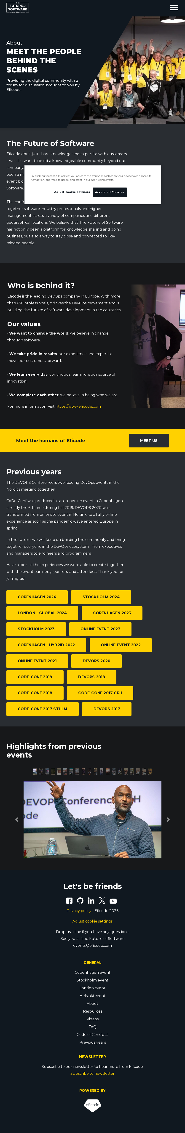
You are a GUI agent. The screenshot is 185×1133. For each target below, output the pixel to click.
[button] (17, 820)
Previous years (92, 1042)
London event (92, 988)
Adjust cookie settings (92, 921)
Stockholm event (92, 980)
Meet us (149, 441)
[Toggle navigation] (174, 7)
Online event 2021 (37, 661)
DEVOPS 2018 (91, 677)
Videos (93, 1019)
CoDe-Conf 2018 (35, 693)
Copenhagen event (92, 972)
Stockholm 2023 (36, 629)
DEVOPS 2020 (96, 661)
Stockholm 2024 (101, 597)
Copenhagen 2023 (112, 613)
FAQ (93, 1027)
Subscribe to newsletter (92, 1073)
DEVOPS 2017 (107, 709)
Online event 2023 (100, 629)
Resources (92, 1011)
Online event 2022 (120, 645)
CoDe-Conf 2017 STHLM (42, 709)
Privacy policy (79, 911)
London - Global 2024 (42, 613)
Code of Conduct (92, 1034)
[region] (92, 184)
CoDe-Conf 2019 (35, 677)
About (92, 1003)
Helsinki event (92, 996)
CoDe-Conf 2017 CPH (100, 693)
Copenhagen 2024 (37, 597)
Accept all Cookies (109, 192)
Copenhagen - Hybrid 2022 (46, 645)
